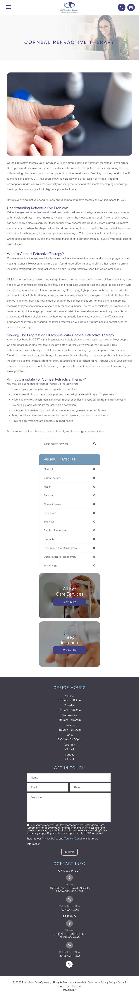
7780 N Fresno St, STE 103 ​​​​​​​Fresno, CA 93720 (70, 935)
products (49, 539)
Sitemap (76, 985)
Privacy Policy (50, 838)
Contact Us (69, 650)
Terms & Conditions (76, 838)
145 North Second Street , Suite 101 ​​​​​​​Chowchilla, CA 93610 (70, 889)
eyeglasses (50, 512)
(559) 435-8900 (69, 955)
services (48, 495)
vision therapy (52, 477)
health (47, 486)
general (48, 469)
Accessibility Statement (86, 982)
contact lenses (52, 504)
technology (50, 565)
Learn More (69, 601)
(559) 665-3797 (69, 910)
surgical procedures (55, 530)
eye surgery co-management (60, 547)
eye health (50, 521)
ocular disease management (60, 556)
